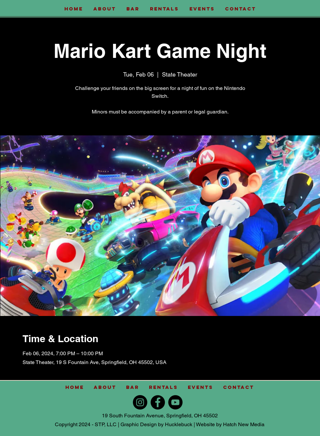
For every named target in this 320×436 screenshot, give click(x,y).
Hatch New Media (243, 424)
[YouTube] (175, 402)
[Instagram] (140, 402)
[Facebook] (158, 402)
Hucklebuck (178, 424)
